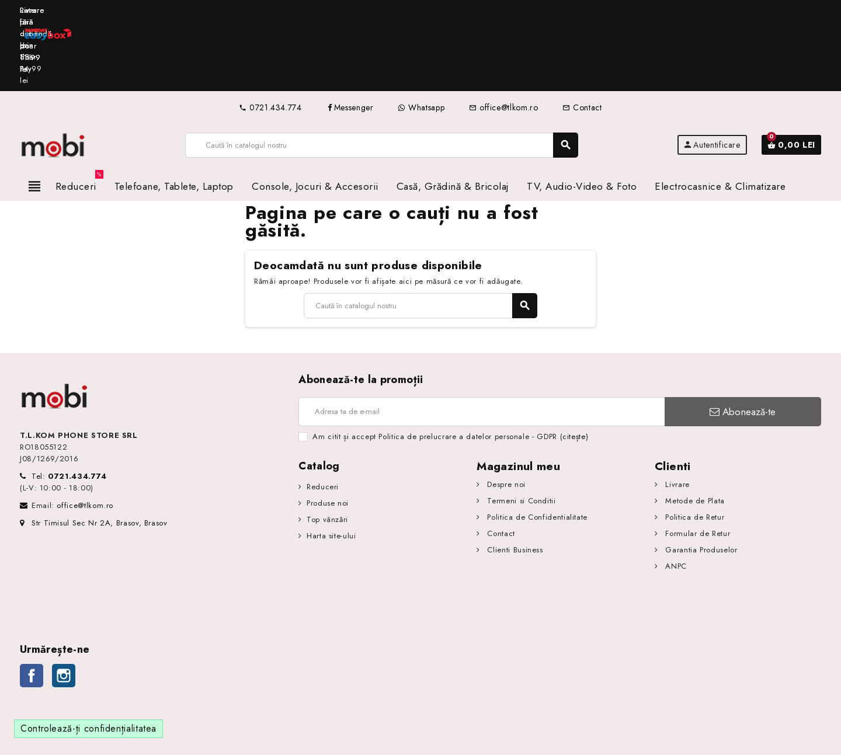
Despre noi (505, 414)
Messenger (350, 38)
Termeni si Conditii (520, 431)
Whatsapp (421, 38)
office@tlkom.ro (503, 38)
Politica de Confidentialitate (536, 447)
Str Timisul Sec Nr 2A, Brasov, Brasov (94, 453)
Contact (582, 38)
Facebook (31, 606)
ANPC (675, 496)
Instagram (63, 606)
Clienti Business (514, 480)
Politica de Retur (694, 447)
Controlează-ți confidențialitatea (88, 659)
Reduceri (323, 417)
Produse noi (328, 433)
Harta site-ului (331, 466)
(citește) (574, 367)
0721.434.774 (270, 38)
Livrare (676, 414)
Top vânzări (327, 449)
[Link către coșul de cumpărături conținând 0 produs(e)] (791, 76)
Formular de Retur (697, 463)
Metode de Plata (694, 431)
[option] (420, 11)
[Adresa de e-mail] (481, 342)
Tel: (69, 406)
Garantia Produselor (700, 480)
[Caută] (381, 75)
